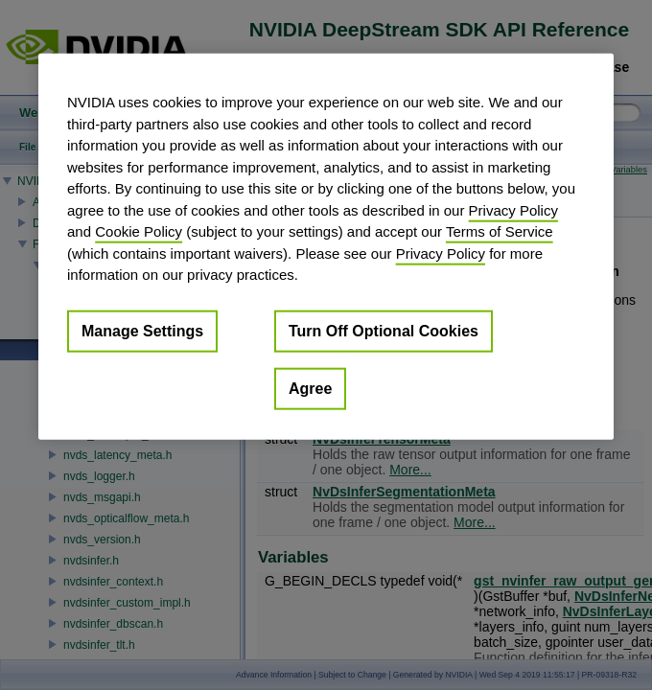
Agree (310, 388)
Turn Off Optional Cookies (383, 330)
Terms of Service (499, 231)
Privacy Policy (513, 209)
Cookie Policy (138, 231)
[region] (326, 247)
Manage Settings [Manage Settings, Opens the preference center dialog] (142, 330)
